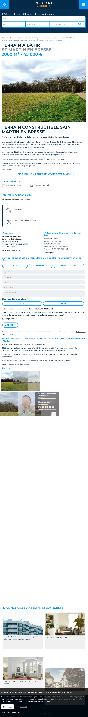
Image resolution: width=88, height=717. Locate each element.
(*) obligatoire (8, 319)
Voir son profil (49, 252)
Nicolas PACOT (51, 239)
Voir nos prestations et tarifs (25, 220)
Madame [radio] (40, 266)
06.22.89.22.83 (61, 246)
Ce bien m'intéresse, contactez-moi (44, 174)
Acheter (7, 14)
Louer (17, 14)
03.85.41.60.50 (12, 246)
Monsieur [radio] (15, 266)
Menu (83, 4)
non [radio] (63, 303)
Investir (28, 14)
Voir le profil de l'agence (11, 250)
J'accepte (7, 707)
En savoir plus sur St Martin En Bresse (16, 364)
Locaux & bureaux (44, 14)
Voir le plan (18, 209)
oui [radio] (22, 303)
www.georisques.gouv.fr (24, 166)
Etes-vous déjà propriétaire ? (15, 299)
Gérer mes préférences (10, 712)
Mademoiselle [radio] (69, 266)
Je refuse (23, 707)
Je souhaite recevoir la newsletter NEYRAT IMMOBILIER (28, 309)
